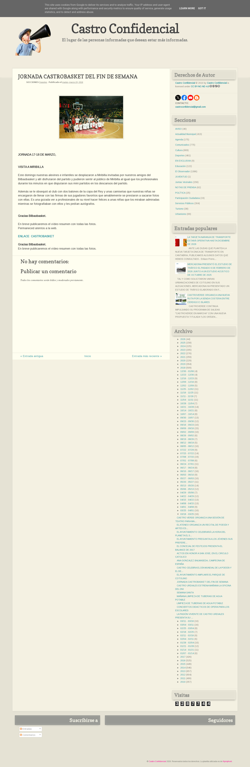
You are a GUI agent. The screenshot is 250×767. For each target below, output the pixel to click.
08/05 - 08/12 (187, 446)
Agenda (179, 139)
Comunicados (182, 145)
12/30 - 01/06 (187, 371)
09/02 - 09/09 (187, 432)
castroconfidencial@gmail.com (190, 107)
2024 (182, 346)
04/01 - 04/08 (187, 507)
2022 (182, 353)
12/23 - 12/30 (187, 374)
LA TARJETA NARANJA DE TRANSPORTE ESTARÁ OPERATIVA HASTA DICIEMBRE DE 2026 (209, 241)
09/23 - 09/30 (187, 421)
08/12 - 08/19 (187, 442)
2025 (182, 342)
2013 (182, 671)
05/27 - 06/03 (187, 478)
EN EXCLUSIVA (183, 160)
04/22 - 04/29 (187, 496)
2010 (182, 682)
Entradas (26, 729)
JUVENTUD (181, 176)
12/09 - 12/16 (187, 382)
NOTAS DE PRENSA (185, 187)
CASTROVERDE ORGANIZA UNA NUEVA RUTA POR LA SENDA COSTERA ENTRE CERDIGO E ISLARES (209, 298)
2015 (182, 664)
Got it (202, 8)
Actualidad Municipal (185, 134)
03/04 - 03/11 (187, 624)
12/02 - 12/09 (187, 385)
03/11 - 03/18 (187, 621)
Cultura (179, 150)
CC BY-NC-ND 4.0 (200, 86)
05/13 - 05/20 (187, 485)
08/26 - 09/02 (187, 435)
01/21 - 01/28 (187, 646)
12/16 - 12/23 (187, 378)
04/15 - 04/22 (187, 499)
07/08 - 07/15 (187, 457)
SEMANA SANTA (185, 592)
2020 (182, 360)
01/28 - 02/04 (187, 642)
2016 (182, 660)
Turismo (179, 208)
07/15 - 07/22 (187, 453)
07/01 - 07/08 (187, 460)
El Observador (182, 171)
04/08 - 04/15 (187, 503)
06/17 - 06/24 (187, 467)
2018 (182, 367)
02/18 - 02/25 (187, 632)
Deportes (43, 82)
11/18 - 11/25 (187, 392)
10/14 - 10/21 (187, 410)
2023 (182, 350)
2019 (182, 364)
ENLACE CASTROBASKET (36, 236)
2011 (182, 678)
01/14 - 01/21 (187, 650)
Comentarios (27, 735)
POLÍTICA (180, 193)
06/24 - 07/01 (187, 464)
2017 (182, 657)
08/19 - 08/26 (187, 439)
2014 (182, 667)
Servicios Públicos (184, 203)
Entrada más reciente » (147, 356)
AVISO (178, 129)
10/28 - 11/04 (187, 403)
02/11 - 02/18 (187, 635)
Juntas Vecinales (183, 182)
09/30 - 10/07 (187, 417)
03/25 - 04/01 (187, 510)
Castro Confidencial (125, 28)
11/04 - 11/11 (186, 399)
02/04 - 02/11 (187, 639)
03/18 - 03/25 (187, 514)
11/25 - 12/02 (187, 389)
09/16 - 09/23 (187, 425)
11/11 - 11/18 (186, 396)
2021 (182, 357)
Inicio (87, 356)
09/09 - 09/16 (187, 428)
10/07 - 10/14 (187, 414)
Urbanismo (180, 214)
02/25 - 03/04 (187, 628)
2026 (182, 339)
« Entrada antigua (31, 356)
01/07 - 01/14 (187, 653)
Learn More (187, 8)
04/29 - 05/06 (187, 492)
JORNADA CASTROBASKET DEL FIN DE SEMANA (202, 582)
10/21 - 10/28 (187, 407)
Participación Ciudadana (187, 198)
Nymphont (227, 761)
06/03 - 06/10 (187, 474)
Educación (180, 166)
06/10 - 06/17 (187, 471)
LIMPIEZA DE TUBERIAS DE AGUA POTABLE (200, 603)
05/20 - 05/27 (187, 482)
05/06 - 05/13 (187, 489)
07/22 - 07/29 (187, 450)
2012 (182, 674)
